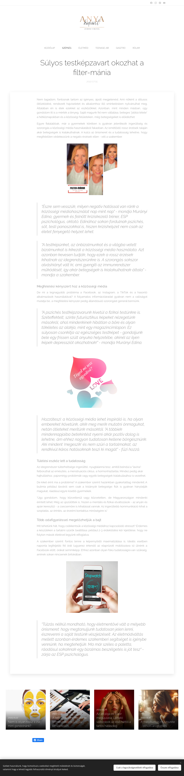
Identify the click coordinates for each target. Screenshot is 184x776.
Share (38, 740)
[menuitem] (49, 48)
